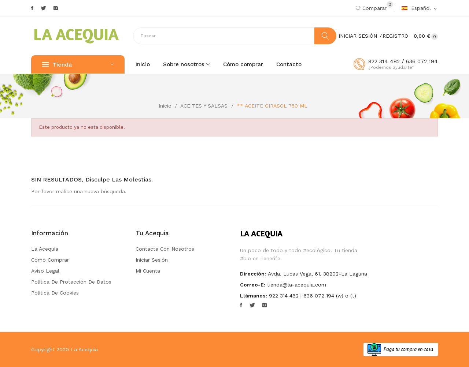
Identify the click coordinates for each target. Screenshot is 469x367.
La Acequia (44, 249)
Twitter (43, 8)
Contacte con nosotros (165, 249)
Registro (395, 36)
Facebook (32, 8)
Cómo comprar (50, 260)
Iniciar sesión (152, 260)
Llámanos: (253, 296)
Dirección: (253, 274)
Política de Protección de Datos (71, 282)
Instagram (55, 8)
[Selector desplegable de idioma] (420, 8)
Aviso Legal (45, 271)
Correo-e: (252, 285)
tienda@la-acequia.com (296, 285)
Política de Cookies (55, 293)
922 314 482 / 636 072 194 (403, 61)
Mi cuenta (148, 271)
